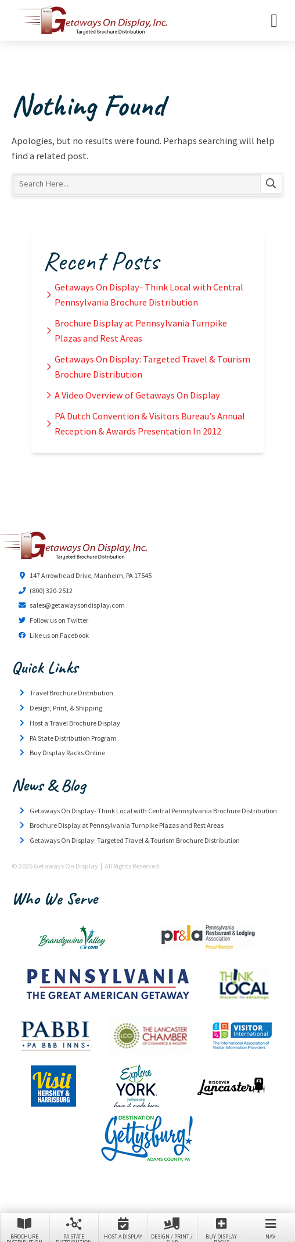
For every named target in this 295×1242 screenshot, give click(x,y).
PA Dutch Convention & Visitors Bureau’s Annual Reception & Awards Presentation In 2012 (150, 423)
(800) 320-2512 (51, 590)
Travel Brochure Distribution (71, 692)
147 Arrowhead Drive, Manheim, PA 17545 (91, 575)
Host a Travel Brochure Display (75, 723)
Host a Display (123, 1227)
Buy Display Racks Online (67, 752)
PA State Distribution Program (73, 738)
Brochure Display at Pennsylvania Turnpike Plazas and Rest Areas (141, 330)
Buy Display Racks (221, 1228)
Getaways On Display (90, 20)
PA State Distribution (74, 1228)
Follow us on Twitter (59, 620)
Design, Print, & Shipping (66, 707)
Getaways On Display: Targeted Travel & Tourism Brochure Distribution (152, 366)
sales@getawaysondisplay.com (77, 605)
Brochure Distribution (25, 1228)
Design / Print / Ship (172, 1228)
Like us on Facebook (59, 635)
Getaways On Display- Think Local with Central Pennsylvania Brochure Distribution (149, 294)
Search (271, 184)
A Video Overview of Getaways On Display (137, 395)
